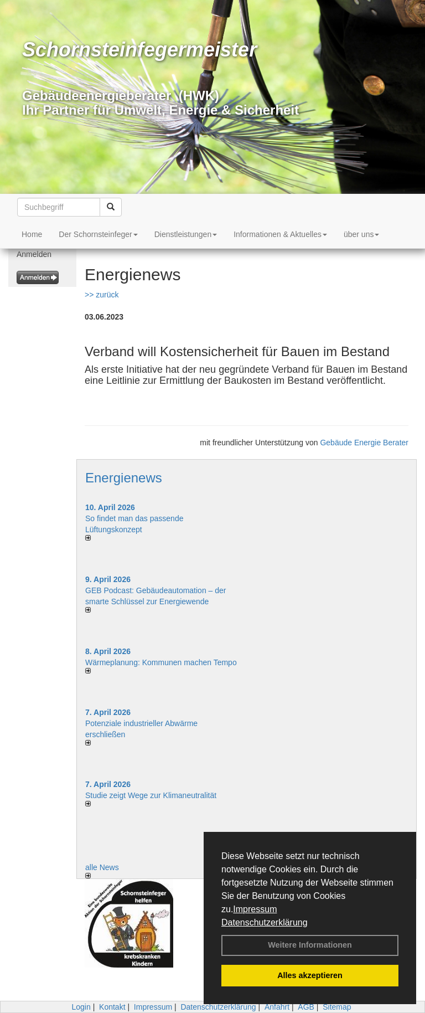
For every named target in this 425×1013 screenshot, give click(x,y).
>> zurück (101, 294)
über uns (361, 234)
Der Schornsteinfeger (98, 234)
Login (80, 1006)
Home (32, 234)
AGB (306, 1006)
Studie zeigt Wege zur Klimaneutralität (150, 795)
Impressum (255, 909)
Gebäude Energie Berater (364, 442)
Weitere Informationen (310, 944)
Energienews (123, 477)
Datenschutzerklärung (264, 922)
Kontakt (112, 1006)
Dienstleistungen (185, 234)
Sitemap (337, 1006)
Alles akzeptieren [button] (310, 975)
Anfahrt (277, 1006)
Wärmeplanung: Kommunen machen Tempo (161, 662)
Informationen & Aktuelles (280, 234)
